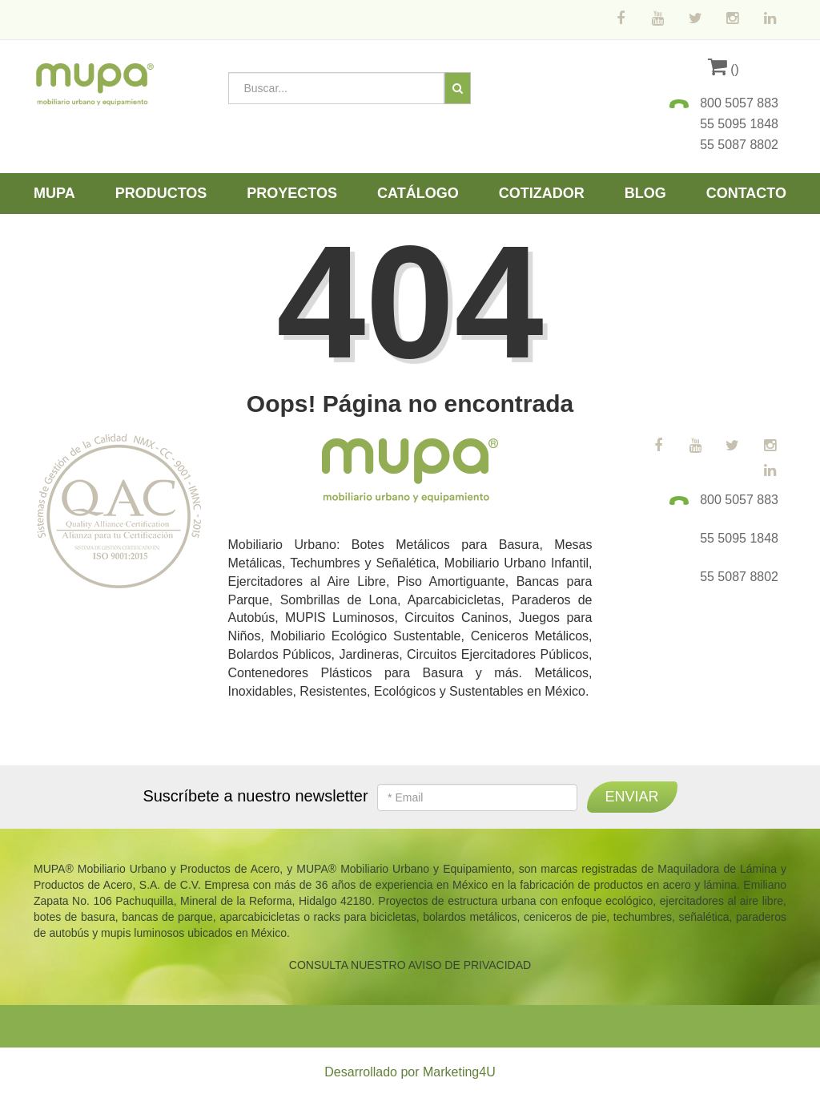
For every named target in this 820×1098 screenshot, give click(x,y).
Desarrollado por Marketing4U (409, 1072)
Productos (161, 193)
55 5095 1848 (739, 124)
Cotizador (542, 193)
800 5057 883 (739, 103)
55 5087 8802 (739, 144)
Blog (645, 193)
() (723, 69)
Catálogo (418, 193)
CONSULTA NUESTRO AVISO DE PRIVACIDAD (410, 965)
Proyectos (292, 193)
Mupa (54, 193)
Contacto (746, 193)
